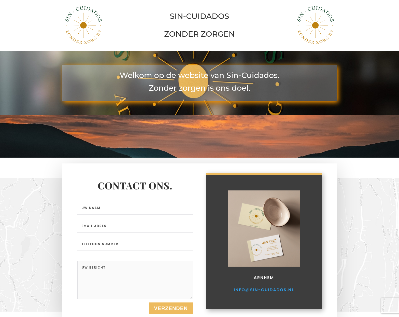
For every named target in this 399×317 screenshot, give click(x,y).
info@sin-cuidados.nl (264, 305)
